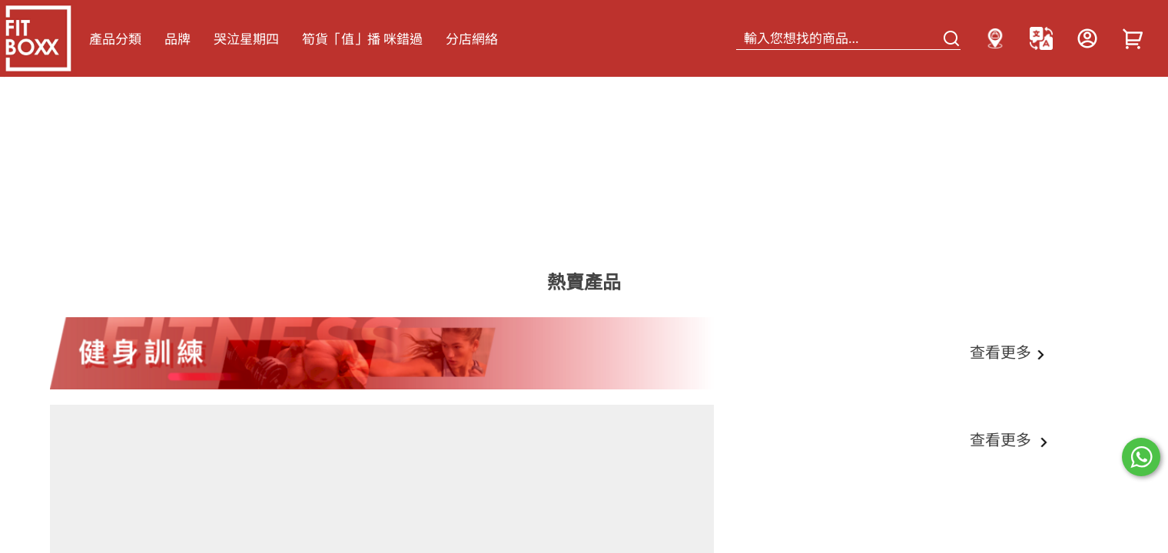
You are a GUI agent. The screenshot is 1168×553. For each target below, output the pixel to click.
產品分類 (115, 39)
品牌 (177, 39)
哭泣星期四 (246, 39)
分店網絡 (472, 39)
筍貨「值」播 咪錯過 (362, 39)
